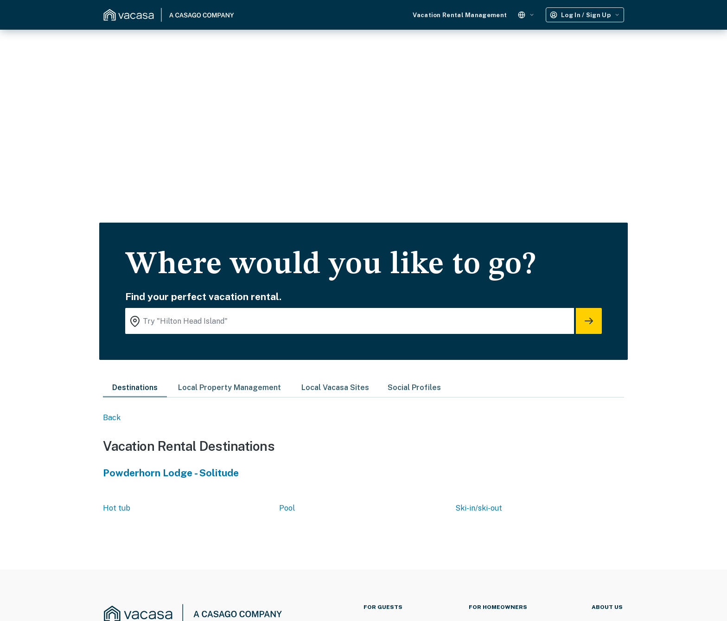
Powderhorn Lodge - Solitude (171, 473)
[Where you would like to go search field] (349, 321)
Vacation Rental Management (460, 15)
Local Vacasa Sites (335, 387)
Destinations (135, 387)
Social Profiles (414, 387)
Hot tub (116, 508)
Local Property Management (229, 387)
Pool (287, 508)
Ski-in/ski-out (478, 508)
